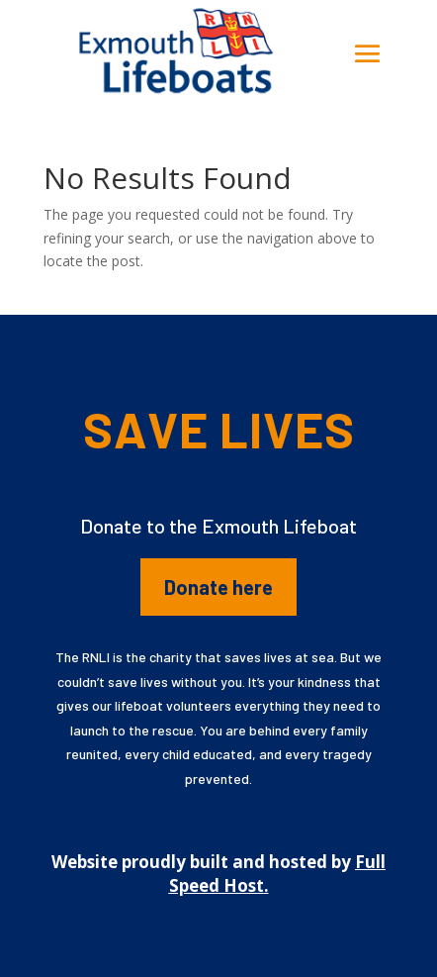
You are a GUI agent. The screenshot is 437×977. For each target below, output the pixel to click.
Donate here (218, 587)
